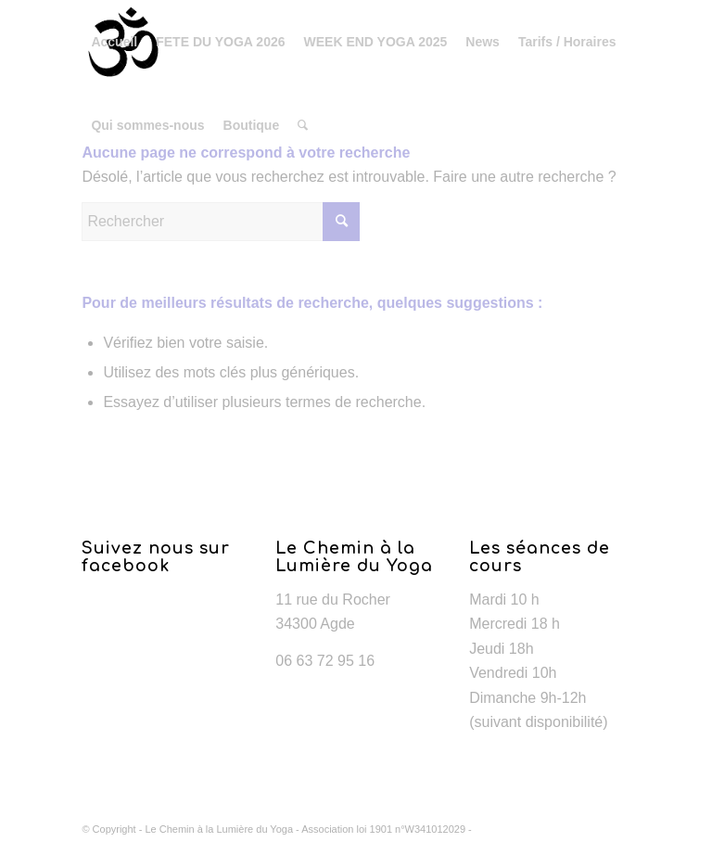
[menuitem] (114, 41)
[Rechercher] (302, 125)
